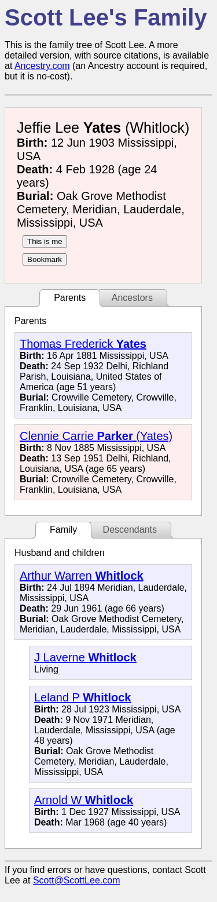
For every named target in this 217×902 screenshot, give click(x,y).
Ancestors (132, 298)
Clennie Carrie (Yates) (96, 436)
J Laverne (85, 657)
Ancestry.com (42, 66)
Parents (70, 298)
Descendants (130, 529)
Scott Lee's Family (106, 17)
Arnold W (83, 800)
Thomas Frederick (83, 343)
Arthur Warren (82, 575)
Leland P (82, 697)
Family (63, 529)
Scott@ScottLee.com (76, 880)
